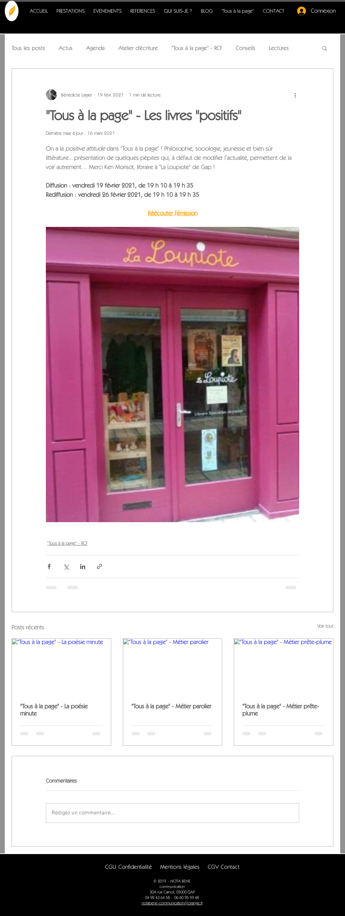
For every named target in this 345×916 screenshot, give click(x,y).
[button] (324, 48)
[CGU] (110, 867)
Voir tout (325, 626)
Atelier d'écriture (138, 47)
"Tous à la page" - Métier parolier (171, 706)
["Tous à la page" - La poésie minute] (61, 666)
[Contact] (230, 867)
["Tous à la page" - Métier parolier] (172, 666)
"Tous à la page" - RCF (196, 47)
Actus (66, 47)
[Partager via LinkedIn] (82, 566)
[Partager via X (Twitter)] (66, 566)
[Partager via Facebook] (49, 566)
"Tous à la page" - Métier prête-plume (280, 709)
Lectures (279, 47)
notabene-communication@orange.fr (172, 902)
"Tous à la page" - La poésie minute (54, 709)
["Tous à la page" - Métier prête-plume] (283, 666)
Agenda (95, 47)
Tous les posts (28, 47)
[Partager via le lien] (99, 566)
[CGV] (213, 867)
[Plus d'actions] (295, 95)
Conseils (245, 47)
